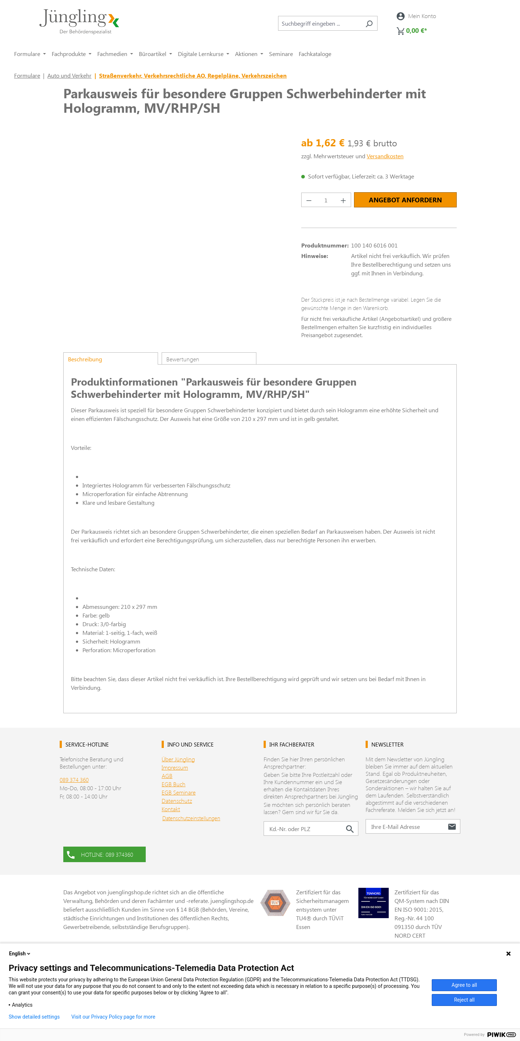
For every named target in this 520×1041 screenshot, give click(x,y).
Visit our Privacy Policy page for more (113, 1017)
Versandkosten (385, 156)
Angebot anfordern (405, 199)
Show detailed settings (34, 1017)
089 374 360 (74, 779)
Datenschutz (177, 800)
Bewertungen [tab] (182, 359)
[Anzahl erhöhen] (343, 200)
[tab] (110, 358)
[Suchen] (369, 23)
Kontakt (171, 809)
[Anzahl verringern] (308, 200)
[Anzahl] (326, 200)
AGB (167, 775)
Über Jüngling (178, 759)
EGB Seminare (179, 792)
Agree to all (464, 985)
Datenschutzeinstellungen (191, 818)
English (20, 953)
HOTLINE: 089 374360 (100, 853)
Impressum (175, 767)
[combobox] (319, 23)
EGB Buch (174, 784)
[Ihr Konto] (416, 16)
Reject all (464, 1000)
